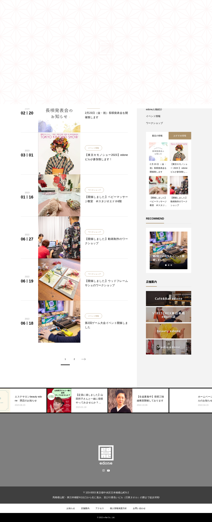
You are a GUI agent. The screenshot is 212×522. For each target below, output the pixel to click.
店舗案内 (85, 508)
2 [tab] (169, 265)
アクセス (99, 508)
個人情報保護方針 (118, 508)
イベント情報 (93, 148)
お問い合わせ (139, 508)
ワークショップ (94, 190)
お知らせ (70, 508)
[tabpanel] (168, 250)
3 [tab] (171, 265)
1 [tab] (166, 265)
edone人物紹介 (154, 109)
